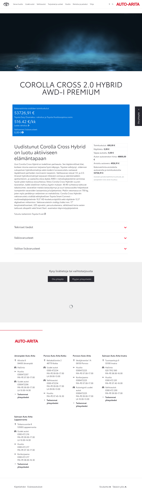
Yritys (92, 4)
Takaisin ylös (120, 486)
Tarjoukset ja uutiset (55, 4)
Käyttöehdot (20, 486)
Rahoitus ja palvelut (80, 4)
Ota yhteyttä (57, 279)
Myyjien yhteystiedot (81, 279)
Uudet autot (29, 4)
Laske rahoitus (21, 125)
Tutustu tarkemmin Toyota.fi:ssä (28, 213)
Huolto (68, 4)
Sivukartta (105, 486)
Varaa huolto (18, 4)
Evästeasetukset (34, 486)
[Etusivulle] (128, 4)
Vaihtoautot (41, 4)
